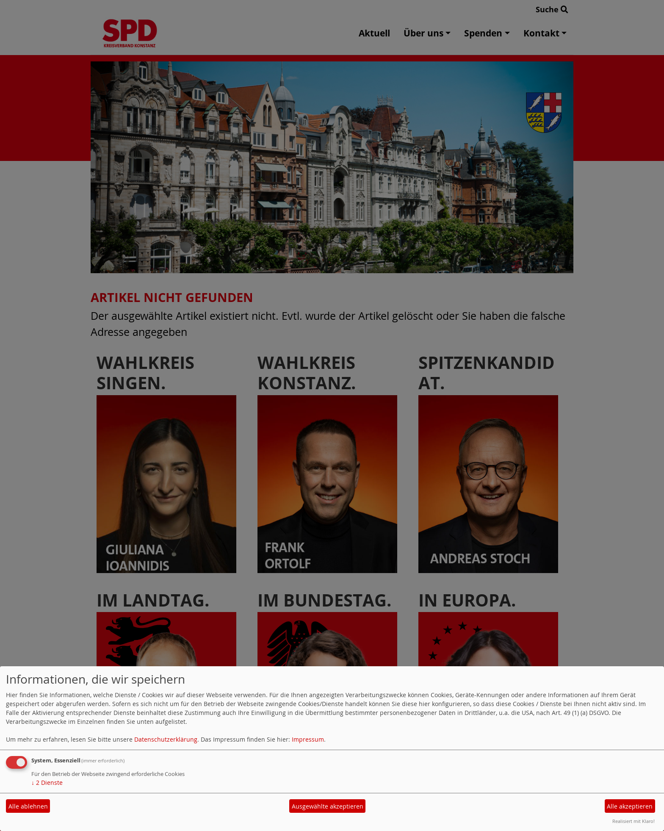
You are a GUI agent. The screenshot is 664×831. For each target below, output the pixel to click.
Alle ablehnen (28, 806)
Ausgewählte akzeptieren (327, 806)
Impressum (308, 739)
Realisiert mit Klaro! (633, 821)
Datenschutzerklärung (165, 739)
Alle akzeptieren (630, 806)
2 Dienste (47, 782)
